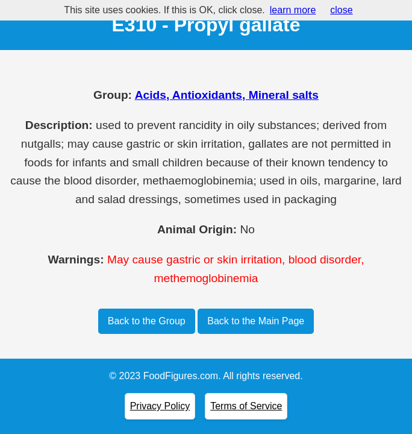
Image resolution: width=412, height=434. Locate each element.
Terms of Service (246, 406)
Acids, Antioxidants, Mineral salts (227, 95)
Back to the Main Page (255, 321)
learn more (293, 10)
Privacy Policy (160, 406)
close (341, 10)
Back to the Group (147, 321)
